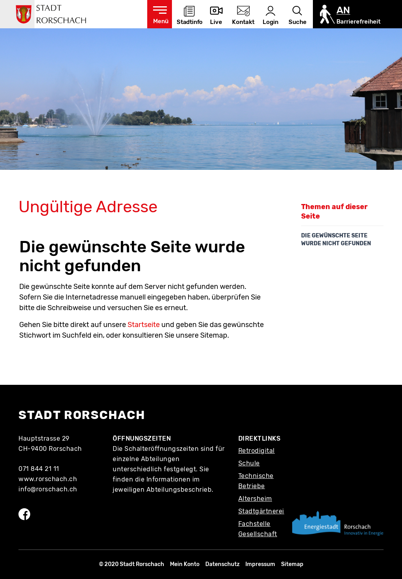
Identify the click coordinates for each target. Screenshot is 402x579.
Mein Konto (184, 564)
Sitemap (292, 564)
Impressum (260, 564)
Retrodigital (256, 450)
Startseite (144, 324)
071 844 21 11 (38, 468)
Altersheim (255, 498)
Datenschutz (222, 564)
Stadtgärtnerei (261, 511)
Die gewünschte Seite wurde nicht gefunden (336, 239)
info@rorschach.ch (47, 489)
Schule (249, 463)
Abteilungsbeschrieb (179, 489)
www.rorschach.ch (47, 479)
